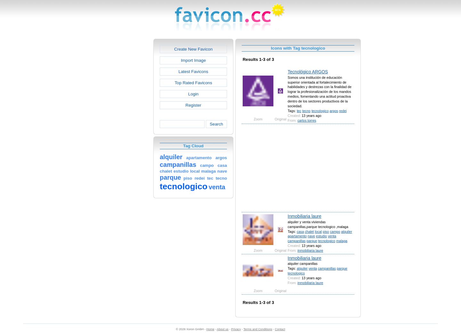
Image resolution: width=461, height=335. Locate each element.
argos (334, 111)
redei (343, 111)
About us (223, 329)
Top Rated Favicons (193, 82)
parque (312, 241)
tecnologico (320, 111)
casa (300, 231)
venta (332, 236)
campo (335, 231)
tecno (306, 111)
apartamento (297, 236)
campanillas (297, 241)
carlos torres (306, 120)
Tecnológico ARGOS (308, 71)
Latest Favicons (193, 71)
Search (216, 124)
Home (210, 329)
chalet (309, 231)
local (318, 231)
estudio (321, 236)
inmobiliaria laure (310, 250)
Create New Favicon (193, 49)
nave (311, 236)
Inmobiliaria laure (304, 216)
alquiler (346, 231)
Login (193, 94)
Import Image (193, 60)
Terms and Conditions (257, 329)
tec (299, 111)
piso (326, 231)
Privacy (236, 329)
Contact (280, 329)
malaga (341, 241)
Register (193, 105)
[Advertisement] (125, 135)
